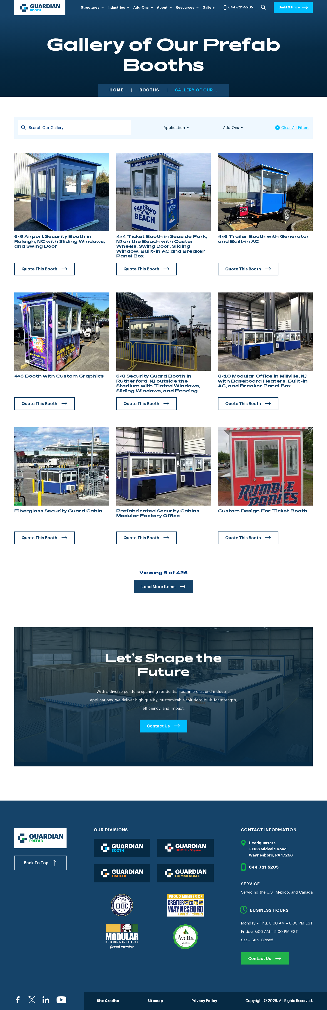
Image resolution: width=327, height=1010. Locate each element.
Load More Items (158, 587)
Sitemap (155, 1001)
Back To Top (36, 863)
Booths (149, 90)
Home (116, 90)
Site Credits (108, 1001)
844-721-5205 (238, 7)
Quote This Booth (39, 269)
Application (174, 128)
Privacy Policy (204, 1001)
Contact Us (259, 959)
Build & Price (289, 7)
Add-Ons (231, 128)
